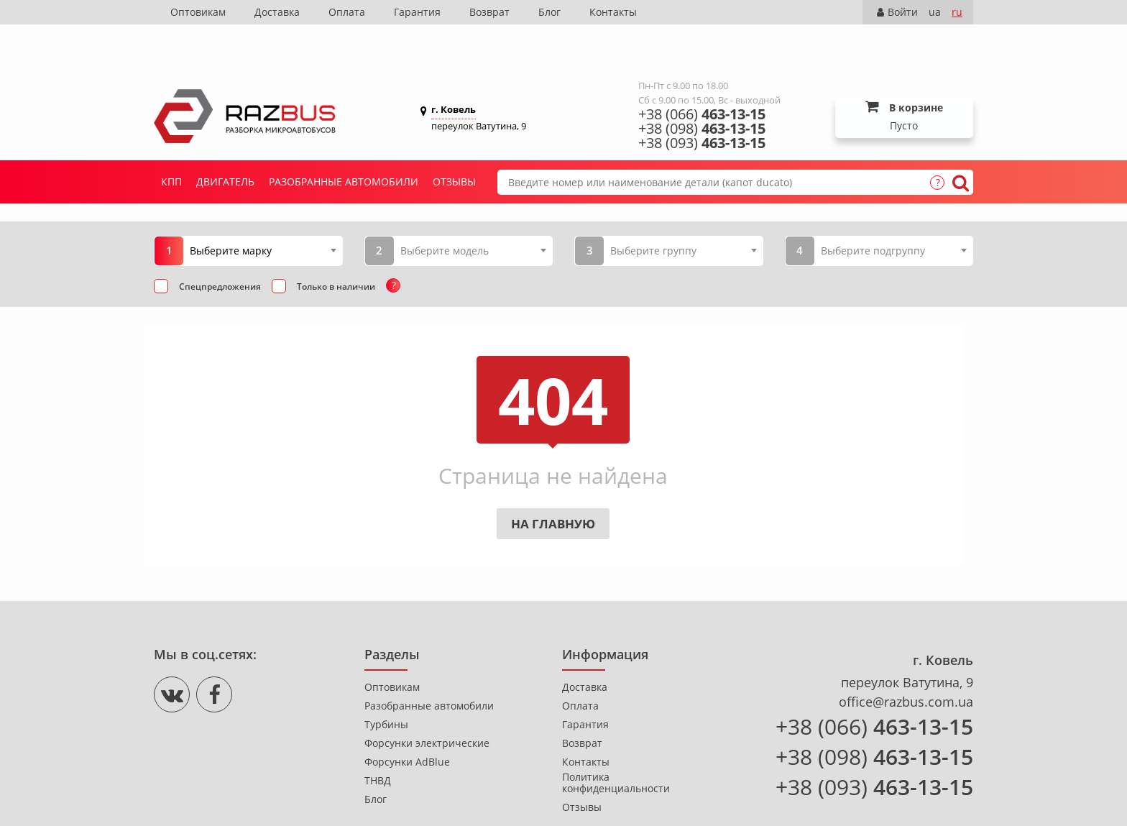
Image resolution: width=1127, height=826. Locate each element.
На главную (553, 480)
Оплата (346, 12)
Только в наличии (336, 243)
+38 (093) (701, 100)
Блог (549, 12)
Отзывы (454, 138)
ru (957, 12)
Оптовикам (198, 12)
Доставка (277, 12)
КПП (171, 138)
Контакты (613, 12)
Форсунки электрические (426, 700)
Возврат (489, 12)
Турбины (386, 681)
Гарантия (417, 12)
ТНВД (377, 737)
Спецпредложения (220, 243)
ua (935, 12)
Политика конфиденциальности (616, 739)
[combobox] (262, 207)
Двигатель (225, 138)
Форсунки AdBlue (407, 719)
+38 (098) (701, 85)
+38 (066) (701, 71)
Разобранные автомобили (343, 138)
